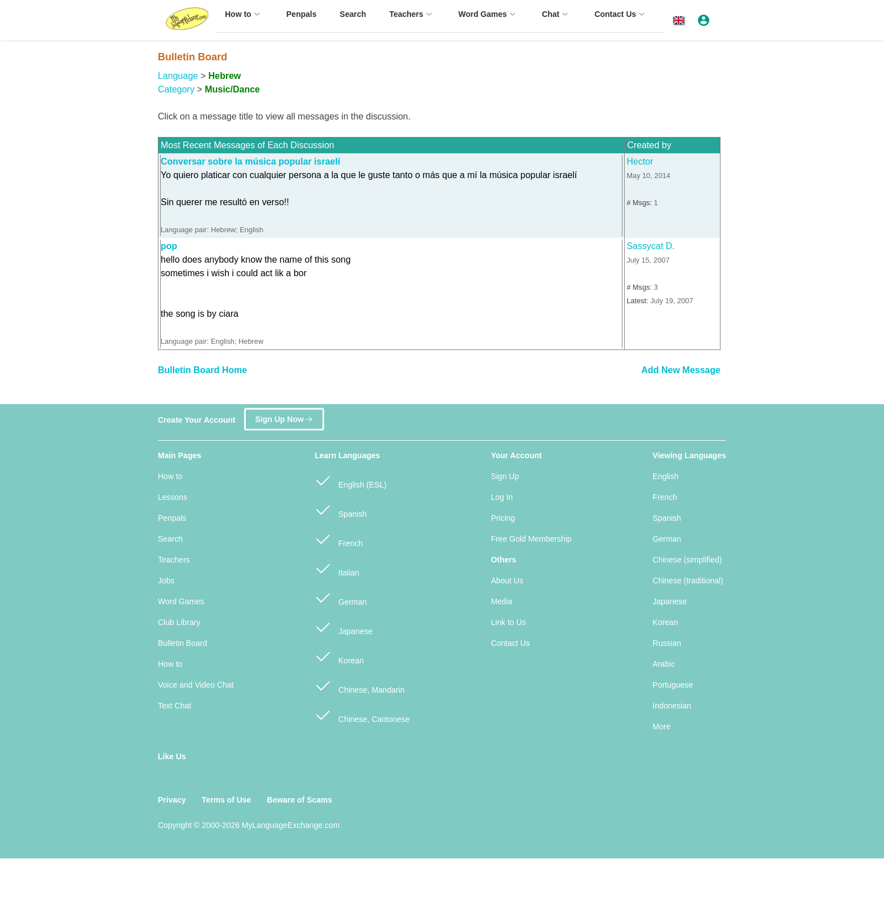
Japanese (344, 626)
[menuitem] (244, 19)
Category (176, 89)
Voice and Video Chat (195, 684)
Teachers (174, 559)
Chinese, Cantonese (362, 714)
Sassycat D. (650, 246)
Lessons (172, 497)
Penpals (172, 517)
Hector (639, 161)
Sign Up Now (284, 414)
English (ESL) (350, 480)
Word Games (181, 601)
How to (170, 476)
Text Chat (174, 705)
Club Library (179, 622)
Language (178, 76)
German (340, 597)
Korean (339, 655)
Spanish (340, 509)
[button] (681, 20)
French (339, 538)
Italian (337, 568)
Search (170, 538)
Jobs (166, 580)
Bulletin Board (182, 643)
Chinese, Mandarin (359, 685)
